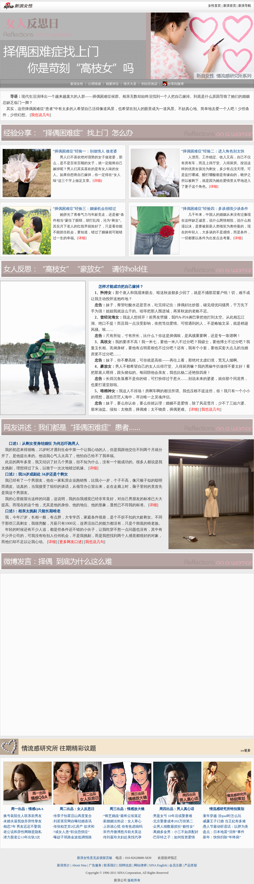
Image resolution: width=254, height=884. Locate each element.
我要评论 (112, 84)
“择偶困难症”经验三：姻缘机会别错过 (84, 209)
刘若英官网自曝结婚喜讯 (72, 821)
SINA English (158, 865)
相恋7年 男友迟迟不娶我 (22, 826)
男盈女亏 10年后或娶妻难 (172, 816)
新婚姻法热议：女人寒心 (122, 821)
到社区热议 (149, 84)
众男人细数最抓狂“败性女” (174, 826)
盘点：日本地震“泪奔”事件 (223, 832)
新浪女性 (76, 84)
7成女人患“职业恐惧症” (71, 832)
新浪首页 (229, 5)
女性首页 (214, 5)
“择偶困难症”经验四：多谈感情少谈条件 (214, 209)
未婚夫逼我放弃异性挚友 (22, 821)
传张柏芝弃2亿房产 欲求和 (73, 826)
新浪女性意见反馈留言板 (94, 858)
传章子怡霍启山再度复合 (72, 816)
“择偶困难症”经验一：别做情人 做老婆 (85, 151)
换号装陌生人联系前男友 (22, 816)
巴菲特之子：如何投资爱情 (174, 837)
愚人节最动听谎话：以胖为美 (225, 826)
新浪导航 (244, 5)
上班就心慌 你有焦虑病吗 (122, 826)
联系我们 (110, 865)
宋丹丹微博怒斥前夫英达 (122, 832)
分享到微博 (173, 84)
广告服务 (95, 865)
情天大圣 (130, 84)
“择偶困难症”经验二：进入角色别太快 (212, 151)
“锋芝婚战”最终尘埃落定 (122, 816)
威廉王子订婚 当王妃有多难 (224, 821)
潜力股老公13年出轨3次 (21, 837)
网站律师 (140, 865)
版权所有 (134, 880)
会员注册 (175, 865)
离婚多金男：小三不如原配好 (175, 832)
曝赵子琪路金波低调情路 (72, 837)
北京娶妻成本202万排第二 (173, 821)
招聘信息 (125, 865)
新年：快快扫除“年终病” (222, 837)
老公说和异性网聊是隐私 (22, 832)
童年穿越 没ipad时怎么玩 (222, 816)
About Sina (79, 865)
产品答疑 (190, 865)
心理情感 (94, 84)
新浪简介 (63, 865)
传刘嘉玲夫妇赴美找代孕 (122, 837)
